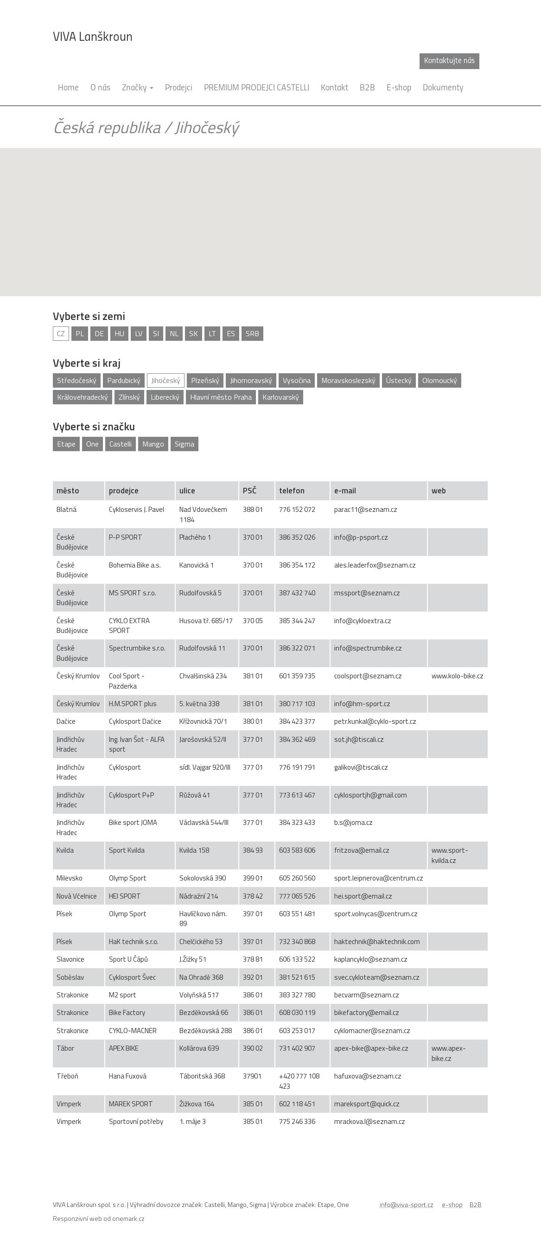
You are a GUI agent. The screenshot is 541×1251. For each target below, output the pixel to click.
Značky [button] (137, 88)
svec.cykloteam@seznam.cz (377, 977)
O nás (100, 88)
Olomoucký (439, 380)
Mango (153, 443)
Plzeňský (205, 380)
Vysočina (297, 380)
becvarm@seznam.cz (366, 994)
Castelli (120, 443)
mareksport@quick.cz (367, 1103)
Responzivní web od (99, 1218)
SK (193, 333)
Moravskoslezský (348, 380)
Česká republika (106, 127)
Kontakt (334, 88)
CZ (61, 333)
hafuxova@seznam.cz (367, 1076)
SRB (252, 333)
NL (174, 333)
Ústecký (399, 380)
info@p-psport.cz (361, 537)
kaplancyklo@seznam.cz (370, 959)
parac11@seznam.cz (365, 509)
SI (156, 333)
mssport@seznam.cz (367, 592)
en (484, 61)
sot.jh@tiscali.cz (359, 739)
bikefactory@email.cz (366, 1012)
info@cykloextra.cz (362, 620)
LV (138, 333)
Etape (66, 443)
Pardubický (123, 380)
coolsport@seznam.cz (368, 675)
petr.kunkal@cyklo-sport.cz (375, 721)
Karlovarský (280, 396)
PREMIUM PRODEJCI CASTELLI (256, 88)
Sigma (184, 443)
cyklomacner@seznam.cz (372, 1030)
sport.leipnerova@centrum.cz (378, 878)
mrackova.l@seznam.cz (369, 1121)
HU (119, 333)
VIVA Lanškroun (93, 37)
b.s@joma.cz (353, 822)
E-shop (399, 88)
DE (99, 333)
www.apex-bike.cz (449, 1053)
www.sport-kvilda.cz (450, 855)
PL (80, 333)
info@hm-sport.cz (362, 703)
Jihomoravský (251, 380)
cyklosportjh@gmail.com (370, 795)
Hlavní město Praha (221, 396)
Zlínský (129, 396)
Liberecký (165, 396)
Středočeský (76, 380)
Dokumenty (443, 88)
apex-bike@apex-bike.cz (371, 1048)
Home (68, 88)
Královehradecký (82, 396)
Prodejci (178, 88)
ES (231, 333)
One (92, 443)
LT (212, 333)
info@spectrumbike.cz (368, 648)
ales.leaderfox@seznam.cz (375, 565)
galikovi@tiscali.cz (361, 767)
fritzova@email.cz (361, 850)
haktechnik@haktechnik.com (377, 941)
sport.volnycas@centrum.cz (376, 913)
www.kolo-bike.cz (458, 675)
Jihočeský (206, 127)
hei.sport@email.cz (363, 896)
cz (470, 61)
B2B (367, 88)
